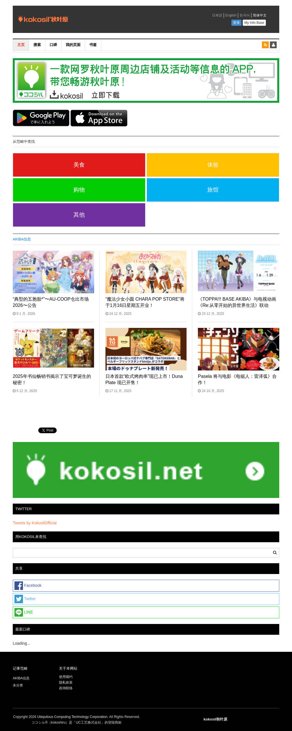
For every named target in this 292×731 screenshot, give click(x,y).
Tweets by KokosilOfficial (35, 523)
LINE (23, 612)
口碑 (53, 45)
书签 (93, 45)
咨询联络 (66, 688)
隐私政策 (66, 682)
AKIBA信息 (22, 239)
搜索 (37, 45)
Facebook (27, 585)
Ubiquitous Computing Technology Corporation (72, 717)
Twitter (25, 599)
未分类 (18, 685)
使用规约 (66, 677)
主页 (21, 45)
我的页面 (73, 45)
